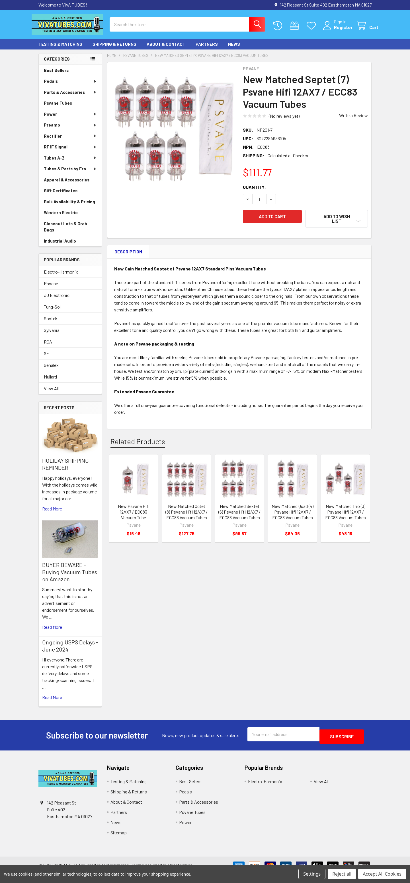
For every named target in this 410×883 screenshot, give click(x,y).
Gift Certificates (60, 195)
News (234, 49)
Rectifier (70, 141)
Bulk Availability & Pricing (69, 206)
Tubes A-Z (70, 163)
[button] (336, 224)
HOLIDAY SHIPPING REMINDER (65, 469)
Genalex (51, 370)
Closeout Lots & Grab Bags (65, 232)
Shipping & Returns (114, 49)
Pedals (70, 86)
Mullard (50, 381)
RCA (48, 347)
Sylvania (52, 335)
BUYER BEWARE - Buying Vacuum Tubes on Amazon (69, 577)
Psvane (51, 288)
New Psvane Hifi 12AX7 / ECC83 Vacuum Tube (133, 513)
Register (336, 30)
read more (52, 513)
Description (128, 253)
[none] (173, 133)
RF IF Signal (70, 151)
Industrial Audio (60, 246)
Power (70, 119)
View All (51, 393)
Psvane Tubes (58, 108)
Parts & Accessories (70, 97)
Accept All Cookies (382, 874)
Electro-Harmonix (61, 277)
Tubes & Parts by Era (70, 173)
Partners (207, 49)
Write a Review (353, 120)
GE (46, 358)
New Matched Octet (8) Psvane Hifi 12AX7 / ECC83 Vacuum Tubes (186, 513)
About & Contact (166, 49)
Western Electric (60, 217)
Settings (312, 874)
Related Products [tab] (137, 443)
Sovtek (51, 323)
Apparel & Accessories (66, 184)
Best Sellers (56, 75)
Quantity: (254, 192)
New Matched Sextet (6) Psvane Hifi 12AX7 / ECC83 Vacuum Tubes (239, 513)
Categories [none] (57, 64)
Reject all (341, 874)
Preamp (70, 130)
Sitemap (118, 835)
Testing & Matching (60, 49)
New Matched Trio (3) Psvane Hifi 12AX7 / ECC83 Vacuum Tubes (345, 513)
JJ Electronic (56, 300)
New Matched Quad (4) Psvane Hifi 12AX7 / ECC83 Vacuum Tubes (292, 513)
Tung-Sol (52, 312)
